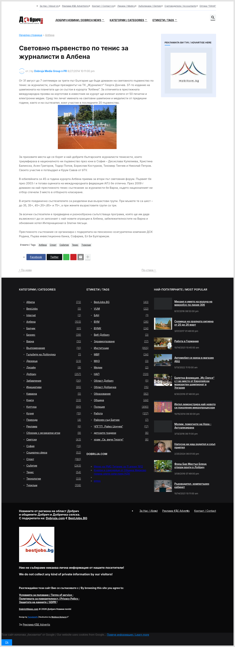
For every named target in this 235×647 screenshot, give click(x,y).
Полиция (121, 407)
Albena (53, 302)
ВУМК (121, 328)
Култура (53, 407)
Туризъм (86, 244)
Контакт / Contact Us (103, 6)
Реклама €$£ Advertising (75, 6)
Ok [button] (6, 642)
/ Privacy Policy (49, 598)
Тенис (75, 244)
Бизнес (53, 335)
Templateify (33, 617)
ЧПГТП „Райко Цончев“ (121, 426)
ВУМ (121, 322)
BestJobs (53, 309)
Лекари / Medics (126, 6)
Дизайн (53, 367)
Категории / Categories (127, 20)
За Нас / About (149, 510)
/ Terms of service (46, 594)
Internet (53, 315)
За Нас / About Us (49, 6)
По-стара (147, 270)
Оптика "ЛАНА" (208, 6)
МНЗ (121, 361)
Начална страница (30, 35)
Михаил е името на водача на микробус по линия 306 (193, 303)
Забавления (53, 381)
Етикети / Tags (163, 20)
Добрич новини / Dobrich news (78, 20)
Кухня (53, 413)
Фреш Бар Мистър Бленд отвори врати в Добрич (190, 465)
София (53, 446)
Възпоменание (53, 348)
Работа (121, 413)
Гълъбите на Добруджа (53, 354)
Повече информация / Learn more (128, 634)
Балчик (53, 328)
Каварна (53, 394)
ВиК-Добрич (121, 335)
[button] (213, 18)
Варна (53, 341)
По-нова (26, 270)
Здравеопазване (121, 341)
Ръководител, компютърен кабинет (191, 485)
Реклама (53, 426)
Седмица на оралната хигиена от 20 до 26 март (194, 323)
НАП (121, 374)
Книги (53, 400)
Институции (121, 348)
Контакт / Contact (205, 510)
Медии (121, 367)
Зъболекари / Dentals (149, 6)
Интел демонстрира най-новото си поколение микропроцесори (195, 406)
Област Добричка (121, 387)
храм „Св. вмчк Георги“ (121, 439)
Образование (121, 394)
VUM (121, 309)
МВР (121, 354)
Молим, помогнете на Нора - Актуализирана (193, 425)
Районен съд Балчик (121, 420)
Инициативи (53, 387)
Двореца (53, 361)
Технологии (53, 479)
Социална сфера (53, 452)
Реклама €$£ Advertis (36, 624)
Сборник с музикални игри (53, 433)
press (97, 480)
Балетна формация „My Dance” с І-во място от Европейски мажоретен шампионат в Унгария (194, 382)
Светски (53, 439)
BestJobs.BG (121, 302)
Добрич (53, 374)
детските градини (121, 433)
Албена (49, 35)
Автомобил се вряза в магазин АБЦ (194, 359)
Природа (53, 420)
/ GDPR (38, 602)
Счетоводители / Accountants (180, 6)
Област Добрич (121, 381)
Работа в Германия (186, 341)
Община (121, 400)
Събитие (64, 244)
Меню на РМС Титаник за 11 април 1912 (118, 466)
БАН (121, 315)
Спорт (53, 244)
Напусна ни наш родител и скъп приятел (194, 445)
